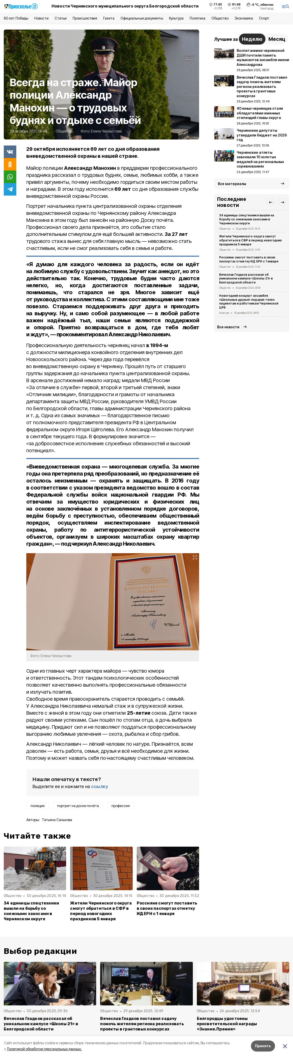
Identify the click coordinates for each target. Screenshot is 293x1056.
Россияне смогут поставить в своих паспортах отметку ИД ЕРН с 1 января (167, 908)
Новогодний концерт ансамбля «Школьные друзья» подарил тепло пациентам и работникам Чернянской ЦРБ (248, 301)
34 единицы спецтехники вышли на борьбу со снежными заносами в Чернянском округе (31, 911)
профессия (120, 806)
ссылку (99, 786)
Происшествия (85, 18)
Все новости (228, 327)
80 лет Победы (16, 18)
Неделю (252, 39)
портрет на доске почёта (78, 806)
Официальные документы (141, 18)
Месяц (276, 39)
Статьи (61, 18)
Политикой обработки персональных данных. (44, 1049)
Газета (108, 18)
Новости (41, 18)
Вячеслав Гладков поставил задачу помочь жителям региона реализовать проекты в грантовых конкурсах (142, 1023)
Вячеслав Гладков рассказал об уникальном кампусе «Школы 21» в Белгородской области (246, 278)
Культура (176, 18)
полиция (38, 806)
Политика (197, 18)
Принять (263, 1046)
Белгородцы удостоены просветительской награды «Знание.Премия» (227, 1023)
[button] (270, 202)
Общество (219, 18)
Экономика (244, 18)
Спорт (264, 18)
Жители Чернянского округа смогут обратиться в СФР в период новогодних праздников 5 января (101, 911)
